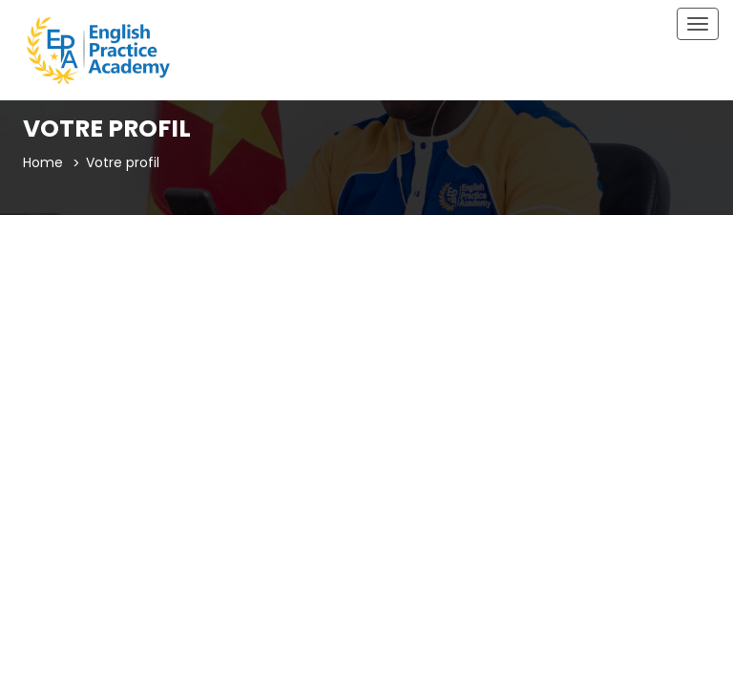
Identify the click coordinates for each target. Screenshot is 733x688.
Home (43, 162)
